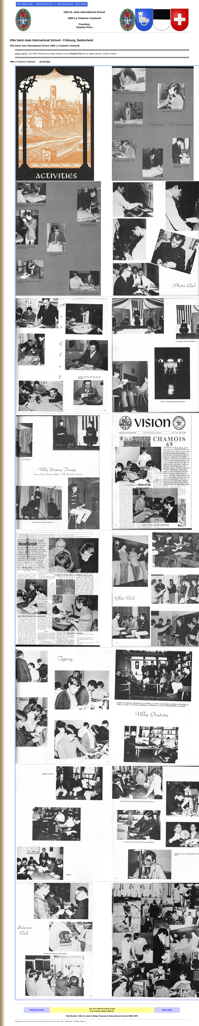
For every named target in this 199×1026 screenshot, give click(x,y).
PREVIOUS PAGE (65, 4)
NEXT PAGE (81, 4)
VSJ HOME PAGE (25, 4)
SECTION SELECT (45, 4)
